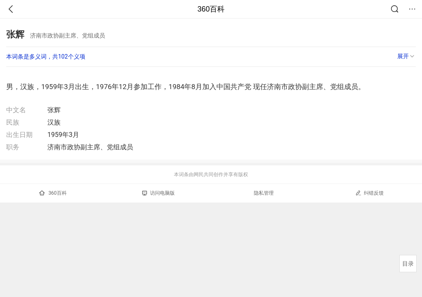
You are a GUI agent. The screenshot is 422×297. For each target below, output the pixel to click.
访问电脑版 (158, 193)
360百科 (211, 9)
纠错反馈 (369, 193)
